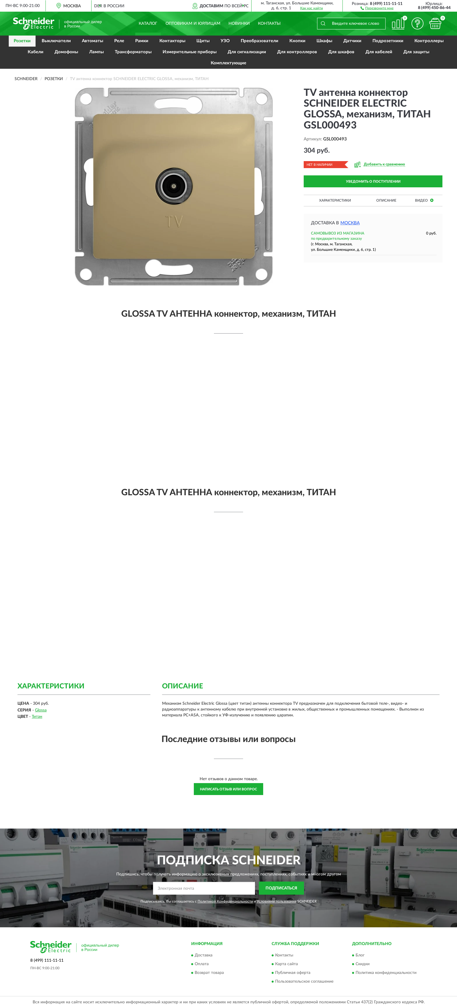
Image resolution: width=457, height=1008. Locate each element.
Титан (37, 717)
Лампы (96, 52)
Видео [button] (424, 200)
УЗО (225, 41)
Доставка (203, 955)
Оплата (202, 964)
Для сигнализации (247, 52)
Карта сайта (286, 964)
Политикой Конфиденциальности (225, 901)
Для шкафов (341, 52)
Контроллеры (429, 41)
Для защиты (416, 52)
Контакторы (172, 41)
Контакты (269, 24)
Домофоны (66, 52)
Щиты (203, 41)
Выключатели (56, 41)
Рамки (141, 41)
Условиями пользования (276, 901)
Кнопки (297, 41)
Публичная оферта (292, 973)
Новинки (239, 24)
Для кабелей (378, 52)
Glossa (41, 710)
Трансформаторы (133, 52)
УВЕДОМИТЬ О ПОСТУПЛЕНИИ (373, 181)
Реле (119, 41)
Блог (360, 955)
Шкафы (324, 41)
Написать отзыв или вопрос (228, 789)
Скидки (363, 964)
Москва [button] (350, 223)
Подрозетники (387, 41)
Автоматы (92, 41)
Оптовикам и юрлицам (193, 24)
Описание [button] (386, 200)
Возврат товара (209, 973)
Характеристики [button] (335, 200)
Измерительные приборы (190, 52)
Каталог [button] (148, 24)
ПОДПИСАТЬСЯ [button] (281, 888)
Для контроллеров (297, 52)
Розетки (22, 41)
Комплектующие (228, 63)
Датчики (352, 41)
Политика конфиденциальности (386, 973)
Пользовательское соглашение (304, 981)
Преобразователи (259, 41)
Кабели (35, 52)
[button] (377, 8)
